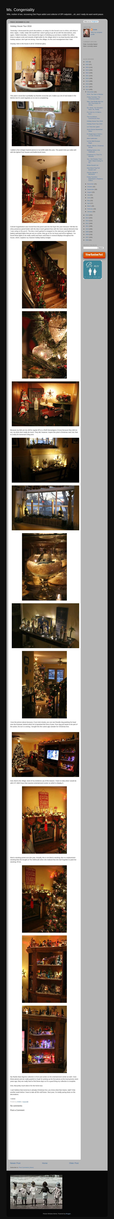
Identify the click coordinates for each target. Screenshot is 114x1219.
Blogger (68, 1213)
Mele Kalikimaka (92, 138)
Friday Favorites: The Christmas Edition (93, 98)
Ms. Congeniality (21, 10)
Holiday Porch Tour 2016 (94, 124)
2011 (87, 226)
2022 (87, 73)
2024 (87, 67)
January (90, 211)
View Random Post (94, 254)
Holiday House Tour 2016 (95, 121)
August (89, 192)
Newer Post (15, 1163)
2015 (87, 215)
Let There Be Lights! (93, 127)
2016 (87, 89)
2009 (87, 232)
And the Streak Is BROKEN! (92, 173)
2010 (87, 229)
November (90, 184)
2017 (87, 87)
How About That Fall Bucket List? (93, 168)
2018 (87, 84)
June (89, 197)
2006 (87, 240)
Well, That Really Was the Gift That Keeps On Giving (95, 103)
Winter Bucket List (92, 165)
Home (44, 1163)
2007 (87, 237)
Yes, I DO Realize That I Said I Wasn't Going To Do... (95, 160)
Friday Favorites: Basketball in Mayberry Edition (95, 178)
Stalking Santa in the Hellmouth (93, 151)
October (90, 186)
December (90, 92)
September (91, 189)
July (88, 195)
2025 (87, 64)
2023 (87, 70)
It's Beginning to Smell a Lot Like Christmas (94, 134)
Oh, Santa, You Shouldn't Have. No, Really (95, 108)
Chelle (95, 29)
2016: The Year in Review (95, 94)
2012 (87, 223)
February (90, 209)
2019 (87, 81)
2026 (87, 62)
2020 (87, 78)
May (88, 200)
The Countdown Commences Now (93, 117)
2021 (87, 75)
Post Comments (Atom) (26, 1167)
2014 (87, 218)
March (89, 206)
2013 (87, 220)
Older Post (74, 1163)
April (89, 203)
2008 (87, 234)
